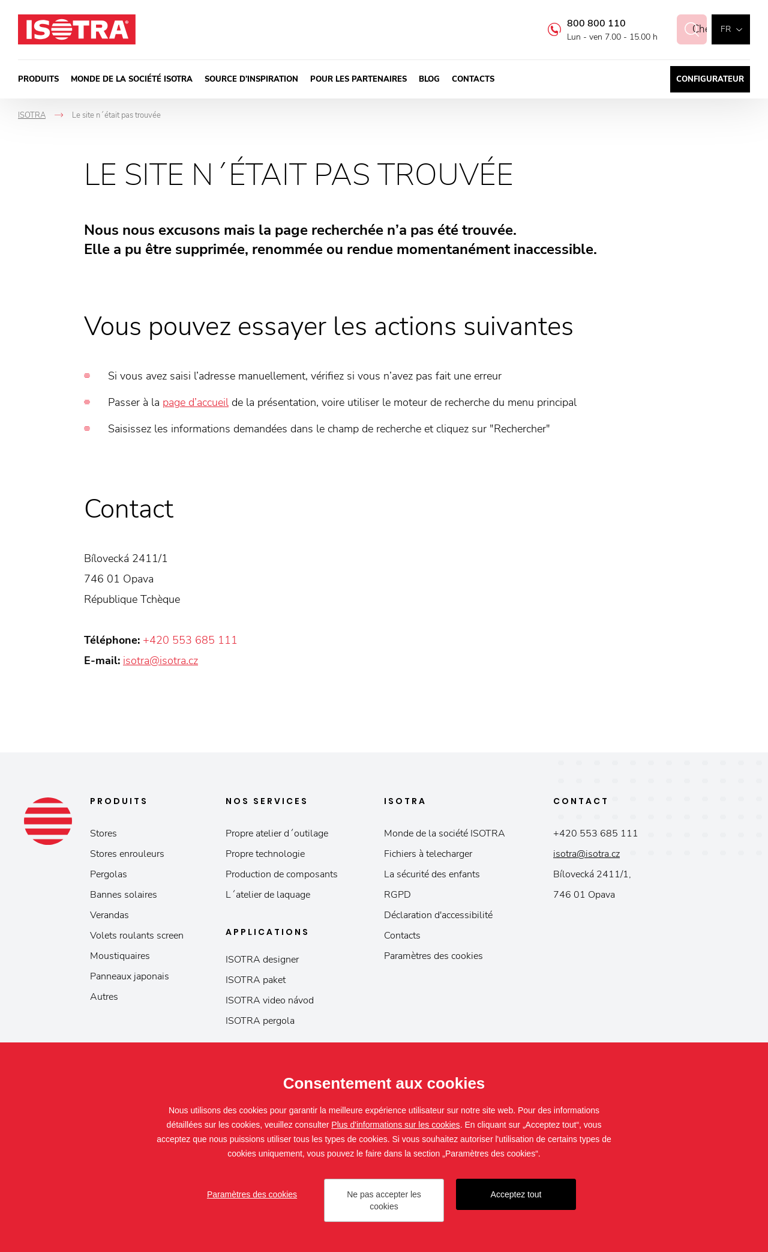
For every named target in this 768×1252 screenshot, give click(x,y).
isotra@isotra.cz (160, 660)
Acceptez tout (516, 1194)
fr (726, 29)
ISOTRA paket (256, 980)
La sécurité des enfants (432, 874)
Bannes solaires (123, 894)
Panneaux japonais (129, 976)
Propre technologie (265, 853)
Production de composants (282, 874)
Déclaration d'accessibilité (438, 915)
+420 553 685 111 (190, 640)
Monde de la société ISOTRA (132, 79)
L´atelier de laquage (268, 894)
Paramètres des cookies (433, 956)
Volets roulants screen (137, 935)
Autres (104, 996)
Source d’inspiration (251, 79)
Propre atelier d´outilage (277, 833)
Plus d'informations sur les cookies (395, 1125)
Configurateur (710, 79)
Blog (429, 79)
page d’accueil (196, 402)
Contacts (473, 79)
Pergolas (108, 874)
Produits (38, 79)
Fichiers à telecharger (428, 853)
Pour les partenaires (358, 79)
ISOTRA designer (262, 959)
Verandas (109, 915)
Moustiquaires (120, 956)
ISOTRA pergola (260, 1020)
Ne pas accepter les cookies (384, 1200)
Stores (103, 833)
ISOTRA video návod (270, 1000)
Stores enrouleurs (127, 853)
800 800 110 (583, 23)
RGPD (397, 894)
